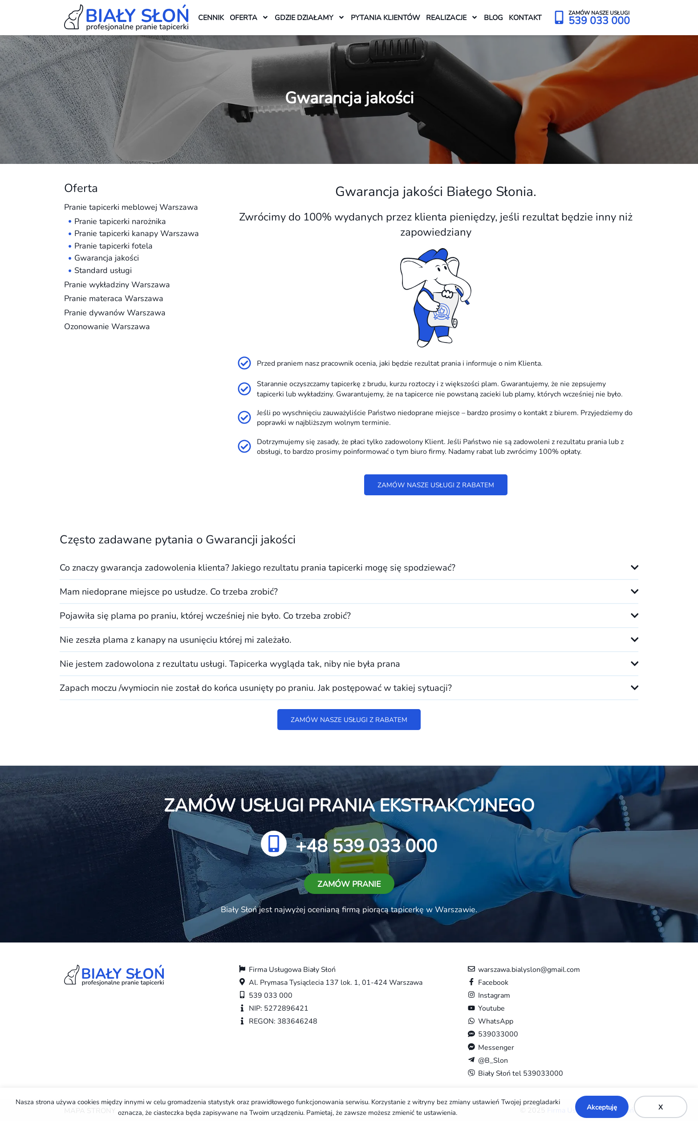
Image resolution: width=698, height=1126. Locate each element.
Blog (493, 17)
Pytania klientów (385, 17)
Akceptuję (602, 1106)
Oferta (249, 17)
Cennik (211, 17)
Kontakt (525, 17)
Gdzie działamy (310, 17)
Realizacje (452, 17)
